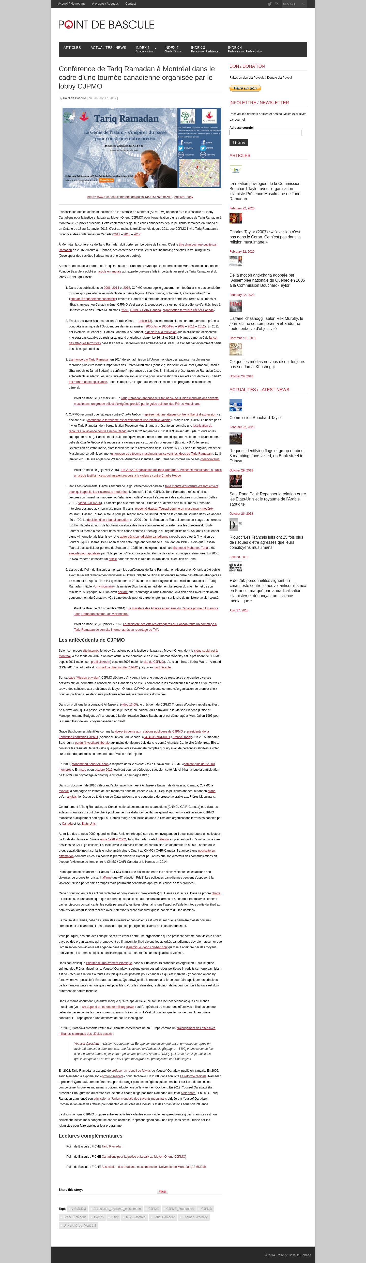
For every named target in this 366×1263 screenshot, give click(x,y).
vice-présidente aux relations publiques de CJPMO (148, 731)
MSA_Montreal (136, 1217)
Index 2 (172, 49)
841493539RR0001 (157, 737)
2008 (181, 326)
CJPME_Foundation (180, 1209)
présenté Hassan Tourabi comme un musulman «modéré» (174, 508)
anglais (72, 796)
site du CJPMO (154, 662)
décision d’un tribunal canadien (108, 520)
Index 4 (245, 49)
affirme (106, 877)
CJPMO (206, 1209)
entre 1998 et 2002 (113, 839)
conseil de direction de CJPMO (117, 667)
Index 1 (146, 49)
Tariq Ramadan (112, 1146)
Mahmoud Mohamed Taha (190, 548)
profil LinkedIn (100, 662)
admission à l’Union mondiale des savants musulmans (130, 1098)
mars (82, 769)
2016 (126, 288)
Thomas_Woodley (195, 1217)
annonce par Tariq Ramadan (90, 359)
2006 (107, 288)
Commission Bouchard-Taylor (256, 417)
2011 (116, 234)
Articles (72, 48)
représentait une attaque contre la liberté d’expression (180, 414)
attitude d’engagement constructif (93, 299)
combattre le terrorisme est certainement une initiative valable (129, 420)
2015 (127, 234)
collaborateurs (209, 459)
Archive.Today (183, 197)
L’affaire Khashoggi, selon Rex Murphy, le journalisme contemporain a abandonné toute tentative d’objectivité (266, 323)
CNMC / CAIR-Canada (145, 310)
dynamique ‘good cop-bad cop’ (146, 947)
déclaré (123, 592)
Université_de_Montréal (80, 1225)
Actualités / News (108, 48)
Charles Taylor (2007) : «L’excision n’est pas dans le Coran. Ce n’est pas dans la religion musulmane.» (265, 237)
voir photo (188, 1093)
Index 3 (204, 49)
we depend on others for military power (108, 1007)
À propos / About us (105, 3)
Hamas (99, 1217)
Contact (130, 3)
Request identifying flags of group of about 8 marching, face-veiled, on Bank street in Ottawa (267, 456)
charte (216, 893)
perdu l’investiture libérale (92, 742)
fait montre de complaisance (88, 382)
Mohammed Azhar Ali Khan (90, 764)
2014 (115, 288)
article (113, 559)
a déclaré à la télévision (160, 332)
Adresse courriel (242, 127)
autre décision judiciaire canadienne (144, 536)
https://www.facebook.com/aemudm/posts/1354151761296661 (129, 197)
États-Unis (89, 823)
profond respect (112, 1076)
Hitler (114, 1217)
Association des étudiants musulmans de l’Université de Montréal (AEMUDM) (154, 1167)
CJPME (153, 1209)
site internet (91, 650)
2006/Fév (167, 326)
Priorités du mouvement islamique (109, 963)
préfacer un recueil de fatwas (131, 1070)
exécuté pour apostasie (84, 553)
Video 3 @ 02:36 (89, 503)
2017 (137, 234)
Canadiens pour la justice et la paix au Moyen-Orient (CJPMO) (144, 1156)
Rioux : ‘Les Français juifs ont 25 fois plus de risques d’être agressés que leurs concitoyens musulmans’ (266, 542)
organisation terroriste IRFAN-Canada (188, 310)
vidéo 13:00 (129, 704)
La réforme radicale (193, 1076)
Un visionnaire (104, 586)
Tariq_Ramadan (164, 1217)
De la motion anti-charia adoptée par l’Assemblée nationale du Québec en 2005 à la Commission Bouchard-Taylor (267, 280)
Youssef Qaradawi (86, 1043)
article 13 (145, 321)
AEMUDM (79, 1209)
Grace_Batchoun (75, 1217)
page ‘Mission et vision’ (84, 677)
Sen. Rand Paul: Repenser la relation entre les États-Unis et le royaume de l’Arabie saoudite (268, 499)
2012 (201, 326)
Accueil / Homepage (71, 3)
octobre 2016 (103, 769)
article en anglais (109, 271)
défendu (163, 839)
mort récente (162, 667)
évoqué (64, 791)
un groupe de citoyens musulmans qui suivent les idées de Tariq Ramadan (161, 453)
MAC (125, 310)
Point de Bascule (74, 98)
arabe (212, 791)
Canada (67, 823)
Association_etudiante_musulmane (117, 1209)
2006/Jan (152, 326)
